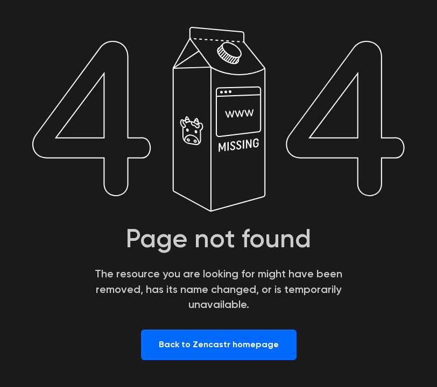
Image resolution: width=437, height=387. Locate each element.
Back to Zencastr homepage (219, 344)
